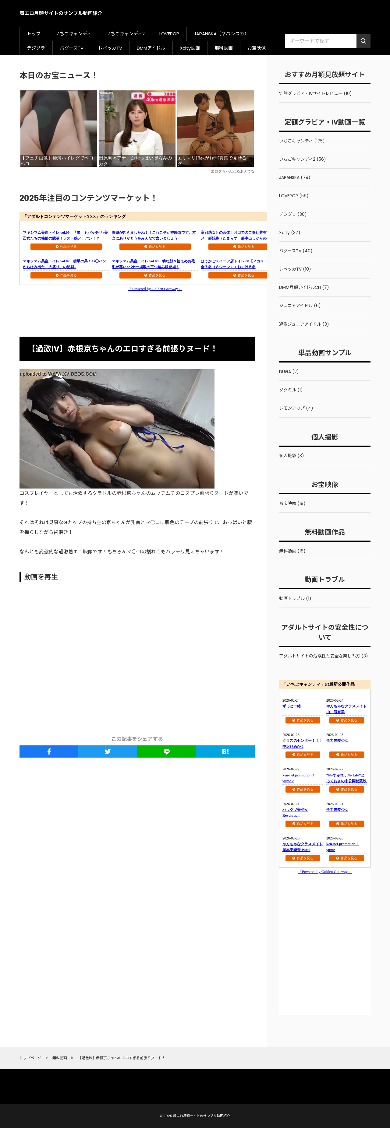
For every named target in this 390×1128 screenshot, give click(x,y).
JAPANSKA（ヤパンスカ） (221, 33)
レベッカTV (110, 48)
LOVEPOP (169, 33)
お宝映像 (256, 48)
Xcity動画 (190, 48)
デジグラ (36, 48)
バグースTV (71, 48)
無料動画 (223, 48)
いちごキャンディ (73, 33)
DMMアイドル (151, 48)
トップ (34, 33)
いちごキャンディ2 (125, 33)
